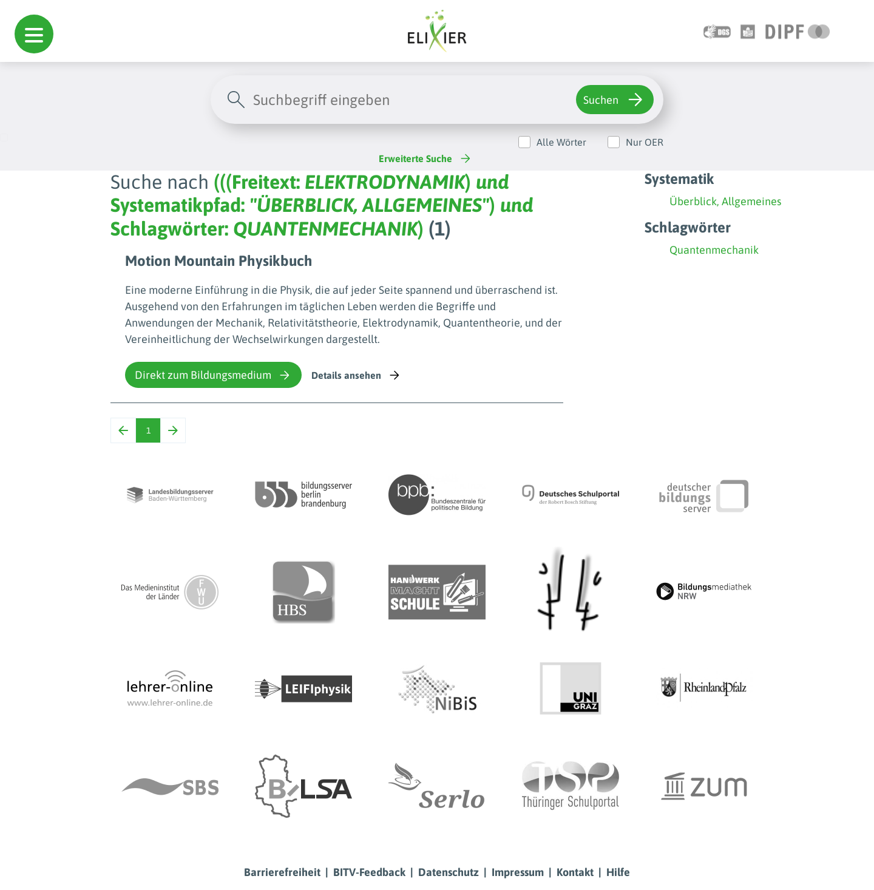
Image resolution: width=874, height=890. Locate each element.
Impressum (518, 872)
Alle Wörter (561, 142)
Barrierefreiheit (282, 872)
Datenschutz (448, 872)
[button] (34, 34)
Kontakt (575, 872)
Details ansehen (356, 375)
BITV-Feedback (369, 872)
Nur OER (644, 142)
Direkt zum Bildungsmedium (213, 375)
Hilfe (618, 872)
